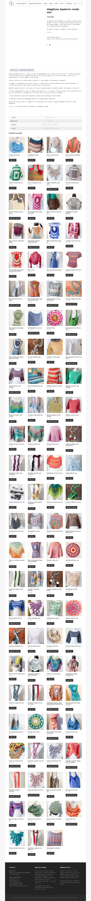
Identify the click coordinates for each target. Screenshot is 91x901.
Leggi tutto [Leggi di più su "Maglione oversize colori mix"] (12, 449)
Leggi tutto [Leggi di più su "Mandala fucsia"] (50, 333)
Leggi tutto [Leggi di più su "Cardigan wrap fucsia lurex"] (69, 246)
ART (75, 3)
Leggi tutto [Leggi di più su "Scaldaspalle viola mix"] (31, 536)
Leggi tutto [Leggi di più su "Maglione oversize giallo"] (50, 362)
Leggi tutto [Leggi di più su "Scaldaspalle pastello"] (69, 594)
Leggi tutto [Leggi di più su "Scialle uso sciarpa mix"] (31, 449)
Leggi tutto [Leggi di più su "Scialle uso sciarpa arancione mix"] (12, 566)
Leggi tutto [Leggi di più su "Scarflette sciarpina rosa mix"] (31, 766)
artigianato (58, 38)
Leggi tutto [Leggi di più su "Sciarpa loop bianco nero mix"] (12, 507)
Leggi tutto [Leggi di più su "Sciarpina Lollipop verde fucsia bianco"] (69, 450)
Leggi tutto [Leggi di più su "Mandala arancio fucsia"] (69, 621)
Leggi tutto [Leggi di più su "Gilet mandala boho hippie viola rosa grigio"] (31, 566)
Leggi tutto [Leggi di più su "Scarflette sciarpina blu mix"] (12, 708)
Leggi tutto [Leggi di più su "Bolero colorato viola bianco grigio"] (12, 247)
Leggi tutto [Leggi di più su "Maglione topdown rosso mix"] (50, 391)
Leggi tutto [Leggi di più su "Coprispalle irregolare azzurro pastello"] (31, 680)
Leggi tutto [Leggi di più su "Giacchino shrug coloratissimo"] (50, 536)
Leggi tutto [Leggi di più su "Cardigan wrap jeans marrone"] (31, 595)
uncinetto (76, 38)
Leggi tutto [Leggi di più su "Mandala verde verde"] (31, 737)
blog (51, 3)
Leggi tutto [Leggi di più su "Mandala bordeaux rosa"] (69, 565)
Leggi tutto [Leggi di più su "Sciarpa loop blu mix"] (12, 160)
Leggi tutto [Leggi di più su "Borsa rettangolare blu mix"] (31, 391)
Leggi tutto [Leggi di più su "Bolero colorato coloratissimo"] (12, 679)
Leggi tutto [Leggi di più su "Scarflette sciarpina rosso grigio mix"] (31, 854)
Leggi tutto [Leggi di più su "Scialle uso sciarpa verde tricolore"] (12, 421)
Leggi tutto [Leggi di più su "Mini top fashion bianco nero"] (69, 651)
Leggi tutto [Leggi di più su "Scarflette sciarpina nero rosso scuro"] (31, 479)
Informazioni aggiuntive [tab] (26, 70)
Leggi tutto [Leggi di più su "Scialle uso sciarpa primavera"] (50, 507)
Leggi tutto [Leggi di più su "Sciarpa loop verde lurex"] (31, 824)
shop (62, 3)
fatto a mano (52, 38)
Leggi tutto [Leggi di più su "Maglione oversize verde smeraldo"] (69, 392)
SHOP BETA (69, 3)
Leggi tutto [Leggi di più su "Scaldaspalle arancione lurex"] (50, 478)
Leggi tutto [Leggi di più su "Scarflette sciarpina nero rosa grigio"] (12, 479)
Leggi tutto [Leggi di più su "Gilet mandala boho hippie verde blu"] (69, 709)
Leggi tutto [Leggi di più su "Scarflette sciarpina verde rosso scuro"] (31, 709)
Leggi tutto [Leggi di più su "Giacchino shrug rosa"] (50, 565)
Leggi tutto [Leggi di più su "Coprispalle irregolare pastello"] (69, 218)
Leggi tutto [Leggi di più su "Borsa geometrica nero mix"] (12, 536)
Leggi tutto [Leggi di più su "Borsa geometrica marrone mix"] (50, 218)
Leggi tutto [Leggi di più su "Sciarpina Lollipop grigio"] (31, 362)
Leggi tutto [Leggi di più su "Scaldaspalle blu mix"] (69, 478)
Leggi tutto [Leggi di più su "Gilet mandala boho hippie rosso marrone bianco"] (12, 276)
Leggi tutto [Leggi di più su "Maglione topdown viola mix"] (69, 275)
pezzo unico (63, 38)
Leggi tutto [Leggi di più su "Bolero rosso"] (31, 275)
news (56, 3)
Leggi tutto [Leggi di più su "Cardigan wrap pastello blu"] (31, 420)
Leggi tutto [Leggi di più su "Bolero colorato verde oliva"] (50, 824)
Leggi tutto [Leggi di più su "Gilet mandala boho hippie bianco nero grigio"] (12, 363)
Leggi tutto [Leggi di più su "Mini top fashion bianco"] (31, 651)
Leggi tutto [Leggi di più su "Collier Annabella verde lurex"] (12, 853)
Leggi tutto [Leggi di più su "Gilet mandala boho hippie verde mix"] (12, 334)
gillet (67, 38)
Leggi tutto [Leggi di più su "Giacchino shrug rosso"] (50, 449)
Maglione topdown (55, 37)
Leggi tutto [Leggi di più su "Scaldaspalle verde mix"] (50, 623)
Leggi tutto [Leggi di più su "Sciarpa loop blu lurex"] (69, 737)
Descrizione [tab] (14, 70)
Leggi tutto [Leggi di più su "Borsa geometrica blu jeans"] (50, 275)
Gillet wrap (71, 38)
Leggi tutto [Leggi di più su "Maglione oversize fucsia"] (69, 420)
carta (45, 3)
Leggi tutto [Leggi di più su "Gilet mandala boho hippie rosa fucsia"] (31, 218)
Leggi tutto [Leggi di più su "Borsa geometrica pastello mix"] (50, 796)
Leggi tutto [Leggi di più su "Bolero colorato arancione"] (69, 160)
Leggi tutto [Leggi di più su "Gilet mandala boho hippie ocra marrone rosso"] (31, 305)
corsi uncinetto (21, 3)
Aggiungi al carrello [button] (52, 189)
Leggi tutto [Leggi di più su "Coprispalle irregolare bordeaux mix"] (69, 680)
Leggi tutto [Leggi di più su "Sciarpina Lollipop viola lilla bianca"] (50, 595)
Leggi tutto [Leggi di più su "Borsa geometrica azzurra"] (12, 737)
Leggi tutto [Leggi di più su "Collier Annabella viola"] (31, 623)
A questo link (13, 106)
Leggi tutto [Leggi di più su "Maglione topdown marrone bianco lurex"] (69, 537)
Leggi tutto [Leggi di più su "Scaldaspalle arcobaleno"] (50, 853)
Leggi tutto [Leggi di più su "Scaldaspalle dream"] (31, 160)
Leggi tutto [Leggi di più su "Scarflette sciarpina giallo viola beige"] (31, 508)
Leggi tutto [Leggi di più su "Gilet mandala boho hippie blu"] (50, 247)
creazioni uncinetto (35, 3)
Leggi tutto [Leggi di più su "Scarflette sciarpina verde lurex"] (12, 595)
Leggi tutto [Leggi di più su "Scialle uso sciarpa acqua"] (50, 679)
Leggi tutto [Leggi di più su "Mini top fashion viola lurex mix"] (12, 825)
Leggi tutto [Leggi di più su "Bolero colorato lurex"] (50, 160)
